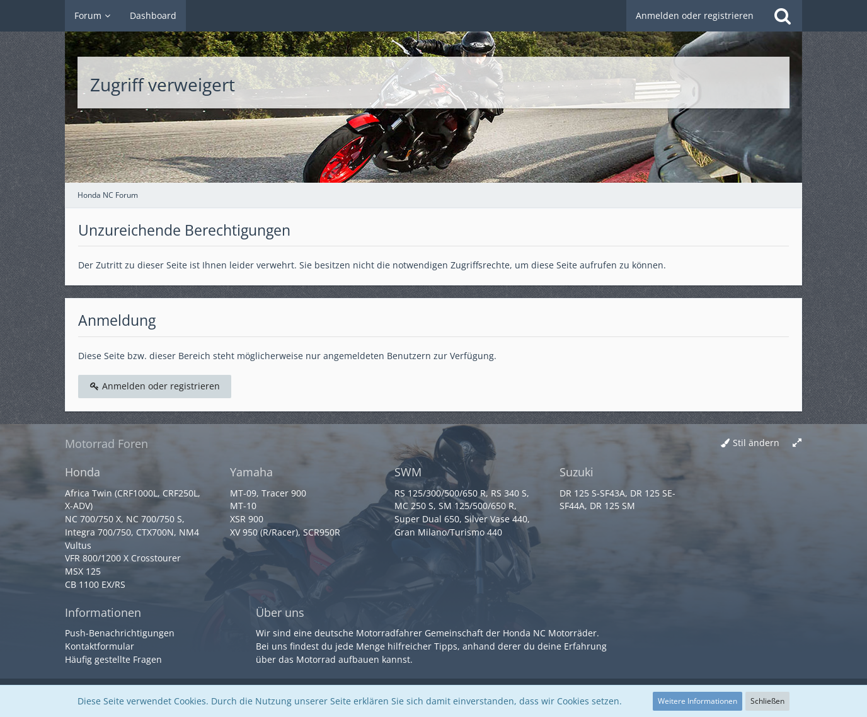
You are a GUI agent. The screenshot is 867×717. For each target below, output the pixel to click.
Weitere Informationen (697, 701)
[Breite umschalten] (797, 443)
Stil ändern (756, 443)
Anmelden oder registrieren (695, 15)
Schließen (767, 701)
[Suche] (782, 16)
